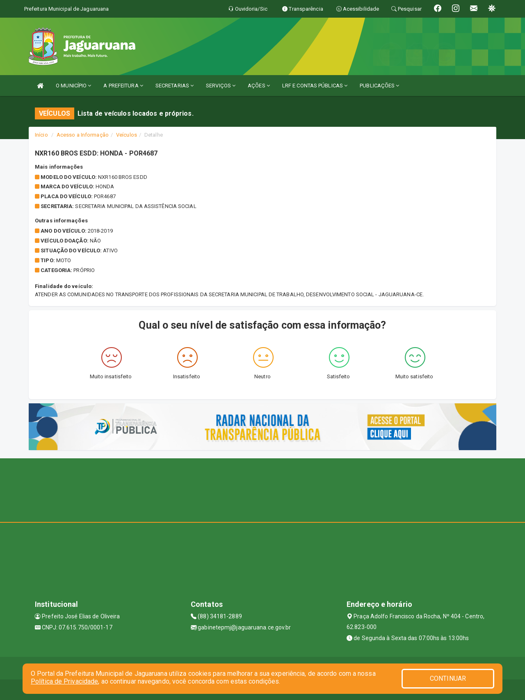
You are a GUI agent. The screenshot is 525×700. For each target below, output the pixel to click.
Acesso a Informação (83, 135)
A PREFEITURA (123, 85)
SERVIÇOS (220, 85)
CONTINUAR (448, 678)
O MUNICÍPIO (73, 85)
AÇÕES (259, 85)
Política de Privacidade (64, 681)
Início (41, 135)
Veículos (126, 135)
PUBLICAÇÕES (379, 85)
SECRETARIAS (174, 85)
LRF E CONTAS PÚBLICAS (314, 85)
